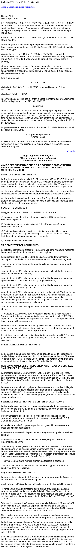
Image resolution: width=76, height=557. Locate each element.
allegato (71, 151)
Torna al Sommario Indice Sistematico (18, 7)
